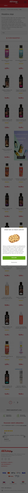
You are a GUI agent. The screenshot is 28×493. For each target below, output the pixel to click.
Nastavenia (14, 262)
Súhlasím (14, 257)
